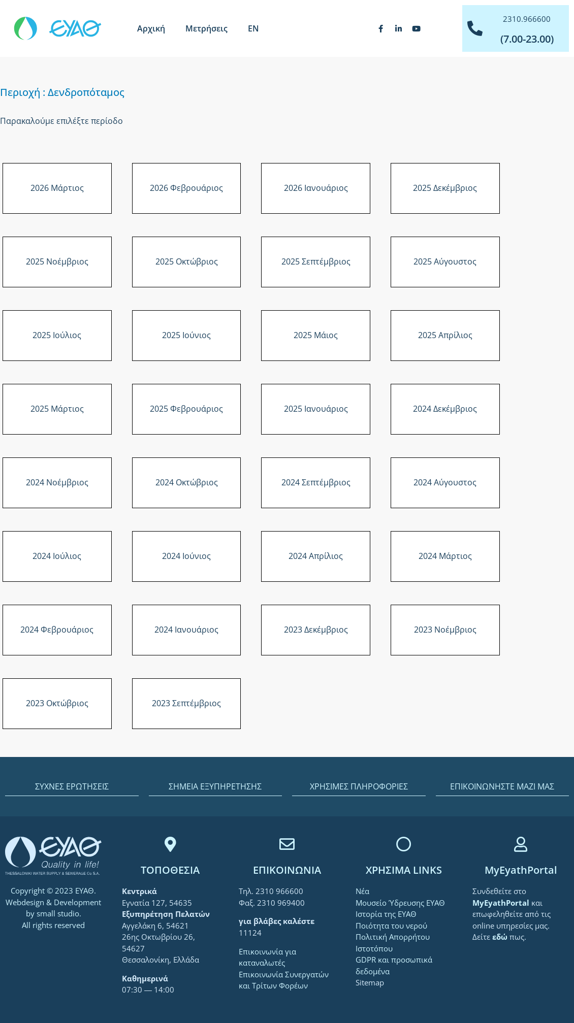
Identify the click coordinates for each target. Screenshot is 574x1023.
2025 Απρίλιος (445, 335)
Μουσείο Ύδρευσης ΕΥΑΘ (400, 903)
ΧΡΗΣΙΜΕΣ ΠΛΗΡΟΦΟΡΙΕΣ (359, 786)
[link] (501, 903)
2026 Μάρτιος (57, 187)
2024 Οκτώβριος (186, 482)
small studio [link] (58, 913)
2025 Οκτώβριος (186, 261)
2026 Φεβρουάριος (186, 187)
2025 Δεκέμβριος (445, 187)
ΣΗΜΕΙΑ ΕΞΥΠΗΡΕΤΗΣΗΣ (215, 786)
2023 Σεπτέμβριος (186, 703)
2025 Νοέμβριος (57, 261)
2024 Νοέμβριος (57, 482)
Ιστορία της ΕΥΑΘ (386, 914)
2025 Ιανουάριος (316, 408)
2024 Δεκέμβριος (445, 408)
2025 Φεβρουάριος (186, 408)
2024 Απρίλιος (316, 556)
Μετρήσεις (206, 28)
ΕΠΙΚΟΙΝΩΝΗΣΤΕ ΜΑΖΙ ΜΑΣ (502, 786)
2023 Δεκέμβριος (316, 629)
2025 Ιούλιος (57, 335)
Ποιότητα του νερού (391, 925)
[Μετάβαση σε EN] (253, 28)
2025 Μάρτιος (57, 408)
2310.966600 (527, 19)
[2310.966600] (475, 28)
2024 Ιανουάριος (186, 629)
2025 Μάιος (316, 335)
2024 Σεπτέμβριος (315, 482)
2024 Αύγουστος (444, 482)
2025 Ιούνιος (186, 335)
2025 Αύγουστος (444, 261)
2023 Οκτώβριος (57, 703)
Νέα (362, 891)
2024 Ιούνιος (186, 556)
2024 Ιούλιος (57, 556)
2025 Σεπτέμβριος (315, 261)
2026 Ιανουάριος (316, 187)
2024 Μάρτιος (445, 556)
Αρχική (151, 28)
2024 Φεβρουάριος (56, 629)
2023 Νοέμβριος (445, 629)
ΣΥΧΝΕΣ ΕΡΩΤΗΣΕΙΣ (72, 786)
